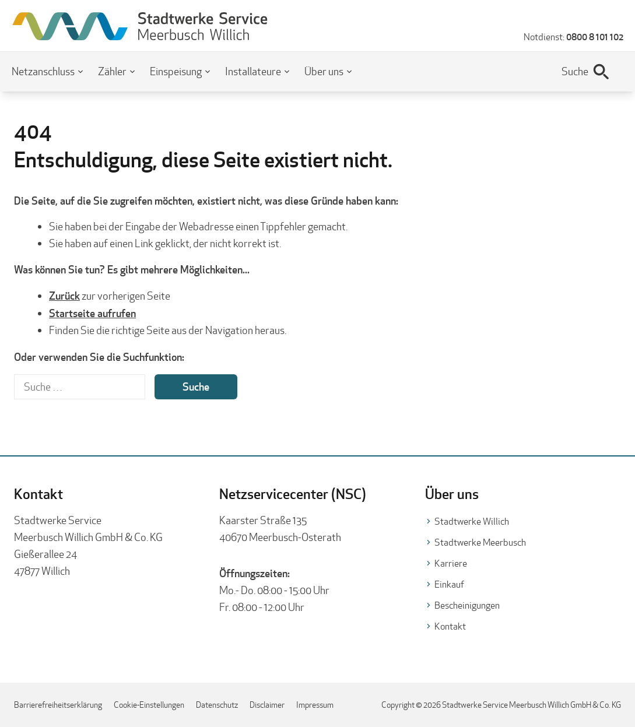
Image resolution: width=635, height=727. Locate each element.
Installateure (253, 71)
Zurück (64, 296)
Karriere (450, 563)
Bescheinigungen (467, 605)
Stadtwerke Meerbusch (480, 542)
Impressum (315, 705)
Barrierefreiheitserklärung (58, 705)
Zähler (112, 71)
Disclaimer (267, 705)
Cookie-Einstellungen (149, 705)
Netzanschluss (43, 71)
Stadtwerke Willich (471, 521)
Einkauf (449, 584)
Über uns (323, 71)
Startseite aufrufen (92, 313)
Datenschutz (217, 705)
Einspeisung (176, 71)
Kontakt (450, 626)
